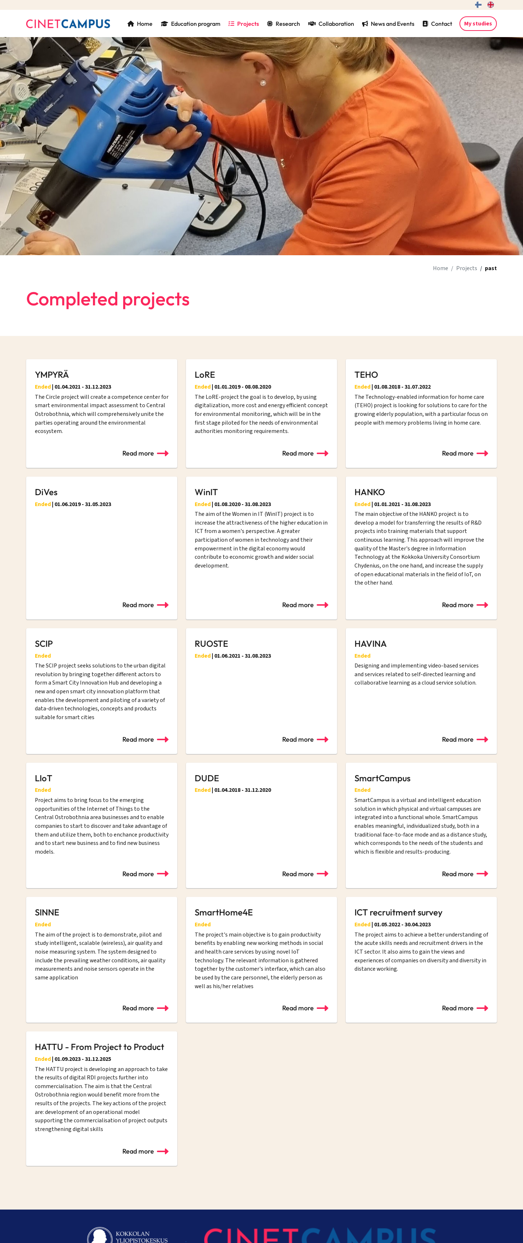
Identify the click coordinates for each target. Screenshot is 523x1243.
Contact (437, 23)
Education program (190, 23)
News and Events (388, 23)
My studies (478, 24)
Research (283, 23)
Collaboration (331, 23)
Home (140, 23)
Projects (243, 23)
